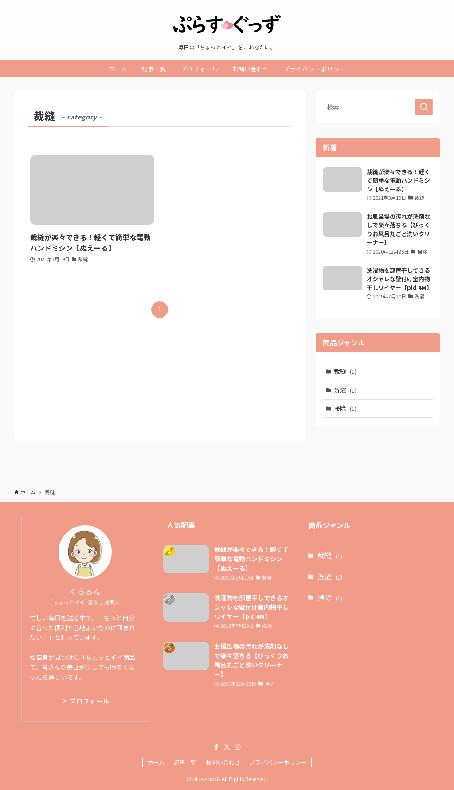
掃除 (345, 408)
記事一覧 (184, 762)
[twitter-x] (227, 747)
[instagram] (238, 747)
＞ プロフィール (85, 700)
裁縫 (345, 371)
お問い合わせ (223, 762)
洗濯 (345, 389)
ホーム (155, 762)
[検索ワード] (378, 107)
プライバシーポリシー (278, 762)
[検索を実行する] (424, 107)
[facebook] (216, 747)
